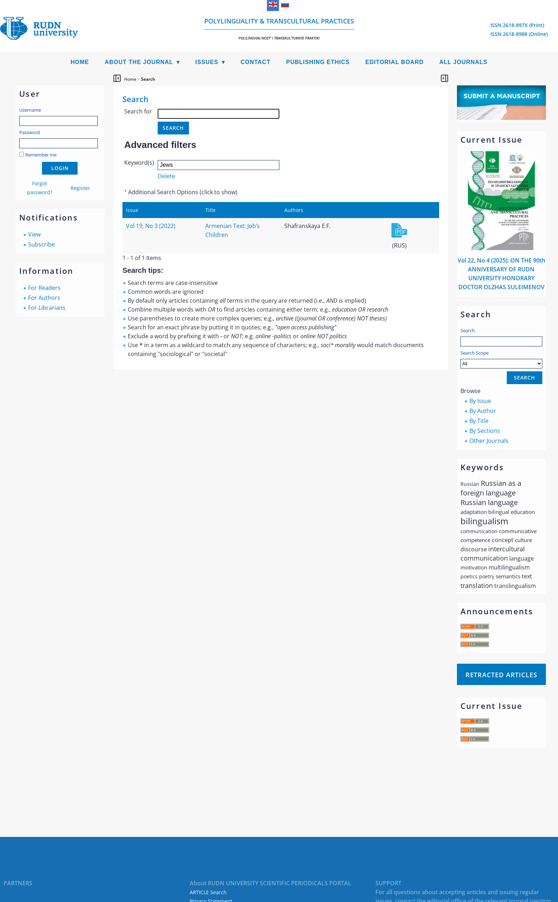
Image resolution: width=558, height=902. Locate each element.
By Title (479, 421)
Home (79, 62)
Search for (138, 111)
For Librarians (46, 308)
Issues (207, 62)
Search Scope (501, 359)
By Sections (484, 431)
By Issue (480, 401)
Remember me (41, 155)
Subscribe (41, 244)
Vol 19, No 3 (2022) (150, 226)
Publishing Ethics (318, 62)
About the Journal (139, 62)
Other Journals (489, 441)
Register (80, 188)
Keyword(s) (139, 162)
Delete (166, 176)
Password (29, 132)
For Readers (44, 288)
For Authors (44, 298)
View (34, 234)
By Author (482, 411)
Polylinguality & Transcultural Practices (279, 29)
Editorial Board (394, 62)
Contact (255, 62)
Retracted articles (501, 674)
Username (30, 110)
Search (467, 330)
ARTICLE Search (208, 892)
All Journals (463, 62)
